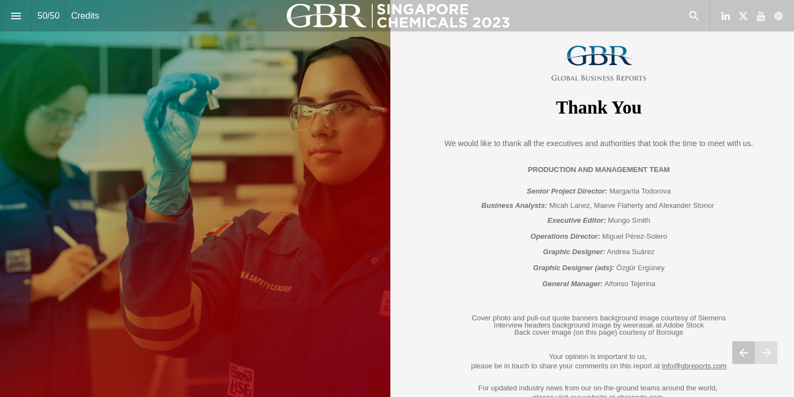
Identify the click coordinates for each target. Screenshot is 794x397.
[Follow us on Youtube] (761, 16)
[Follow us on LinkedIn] (725, 16)
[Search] (694, 15)
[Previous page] (743, 352)
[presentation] (397, 198)
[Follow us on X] (743, 16)
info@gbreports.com (694, 366)
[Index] (15, 15)
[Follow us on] (778, 16)
